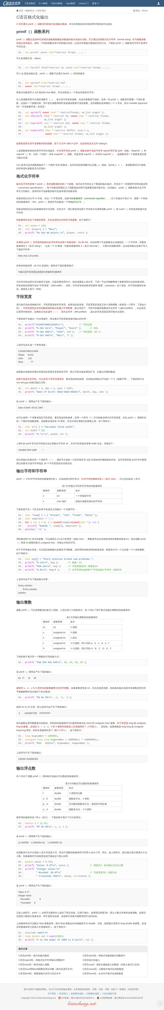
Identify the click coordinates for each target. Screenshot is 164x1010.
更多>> (95, 3)
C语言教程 (30, 3)
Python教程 (57, 3)
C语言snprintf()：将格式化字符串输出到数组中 (41, 960)
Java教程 (70, 3)
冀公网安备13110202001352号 (128, 998)
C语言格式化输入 (91, 960)
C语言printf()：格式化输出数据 (33, 955)
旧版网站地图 (93, 993)
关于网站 (52, 993)
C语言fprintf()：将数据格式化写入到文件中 (39, 973)
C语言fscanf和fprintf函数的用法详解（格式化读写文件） (46, 969)
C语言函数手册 (109, 993)
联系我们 (63, 993)
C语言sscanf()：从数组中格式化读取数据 (103, 969)
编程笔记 (30, 10)
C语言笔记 (41, 10)
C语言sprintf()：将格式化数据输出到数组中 (104, 955)
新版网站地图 (77, 993)
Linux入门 (84, 3)
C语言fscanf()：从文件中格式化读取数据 (103, 973)
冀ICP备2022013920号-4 (82, 998)
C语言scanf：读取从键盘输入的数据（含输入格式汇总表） (112, 964)
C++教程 (43, 3)
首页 (21, 10)
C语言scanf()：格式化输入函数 (33, 964)
